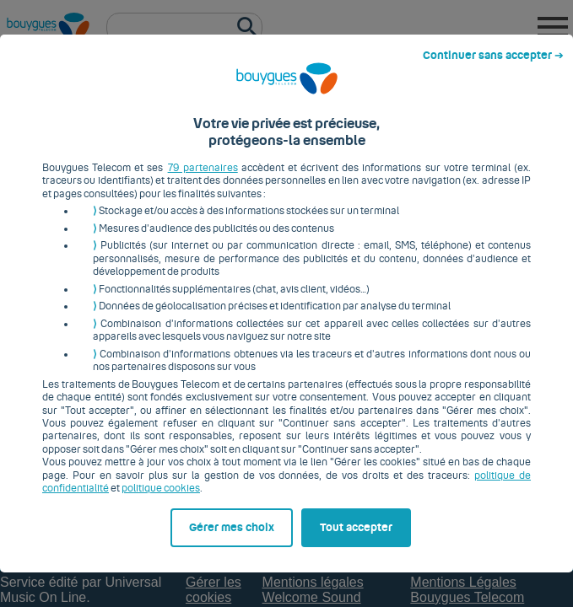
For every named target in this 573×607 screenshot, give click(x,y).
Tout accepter (366, 570)
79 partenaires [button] (186, 146)
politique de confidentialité (465, 440)
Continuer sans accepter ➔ (500, 15)
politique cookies (73, 453)
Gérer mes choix (89, 570)
